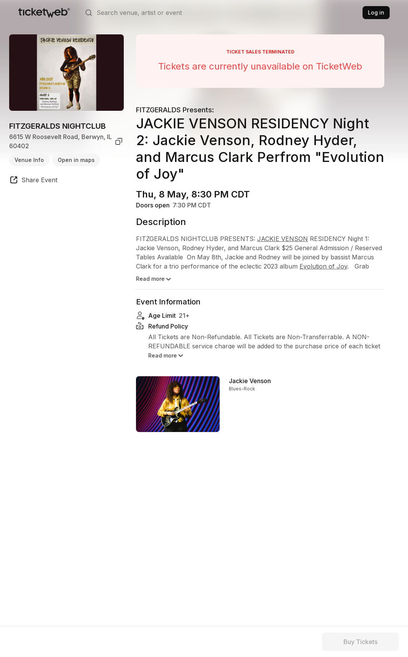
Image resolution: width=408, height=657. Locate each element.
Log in (376, 12)
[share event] (33, 181)
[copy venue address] (119, 141)
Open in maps (76, 160)
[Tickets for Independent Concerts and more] (44, 12)
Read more (154, 279)
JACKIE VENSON (282, 239)
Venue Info (29, 160)
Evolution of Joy (323, 266)
